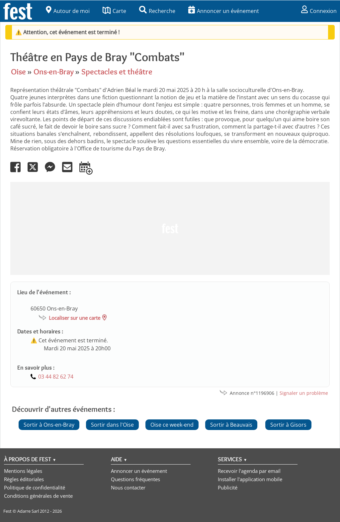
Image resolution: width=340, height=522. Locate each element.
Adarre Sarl (28, 511)
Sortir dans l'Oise (112, 424)
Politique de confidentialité (34, 487)
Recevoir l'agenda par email (249, 471)
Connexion (319, 11)
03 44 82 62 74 (55, 376)
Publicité (227, 487)
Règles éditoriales (24, 479)
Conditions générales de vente (38, 495)
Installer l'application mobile (250, 479)
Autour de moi (68, 11)
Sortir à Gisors (288, 424)
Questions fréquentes (135, 479)
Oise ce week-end (172, 424)
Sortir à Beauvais (231, 424)
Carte (114, 11)
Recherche (157, 11)
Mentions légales (23, 471)
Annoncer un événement (223, 11)
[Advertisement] (170, 228)
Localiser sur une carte (74, 317)
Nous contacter (128, 487)
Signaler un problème (304, 393)
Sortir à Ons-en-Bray (49, 424)
